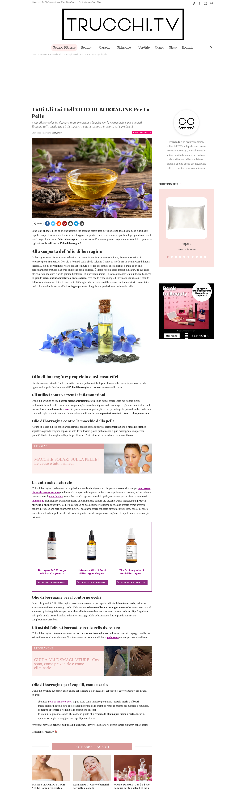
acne (67, 409)
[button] (168, 257)
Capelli (103, 47)
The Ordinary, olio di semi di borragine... (131, 572)
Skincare (124, 47)
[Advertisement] (123, 80)
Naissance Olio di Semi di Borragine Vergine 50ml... (92, 572)
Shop (174, 47)
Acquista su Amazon (53, 582)
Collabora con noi (90, 2)
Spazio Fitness (62, 47)
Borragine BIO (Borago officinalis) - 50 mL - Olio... (52, 572)
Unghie (144, 47)
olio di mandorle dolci (60, 701)
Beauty (84, 47)
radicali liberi (56, 496)
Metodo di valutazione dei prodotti (54, 2)
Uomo (160, 47)
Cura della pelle (142, 132)
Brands (189, 47)
